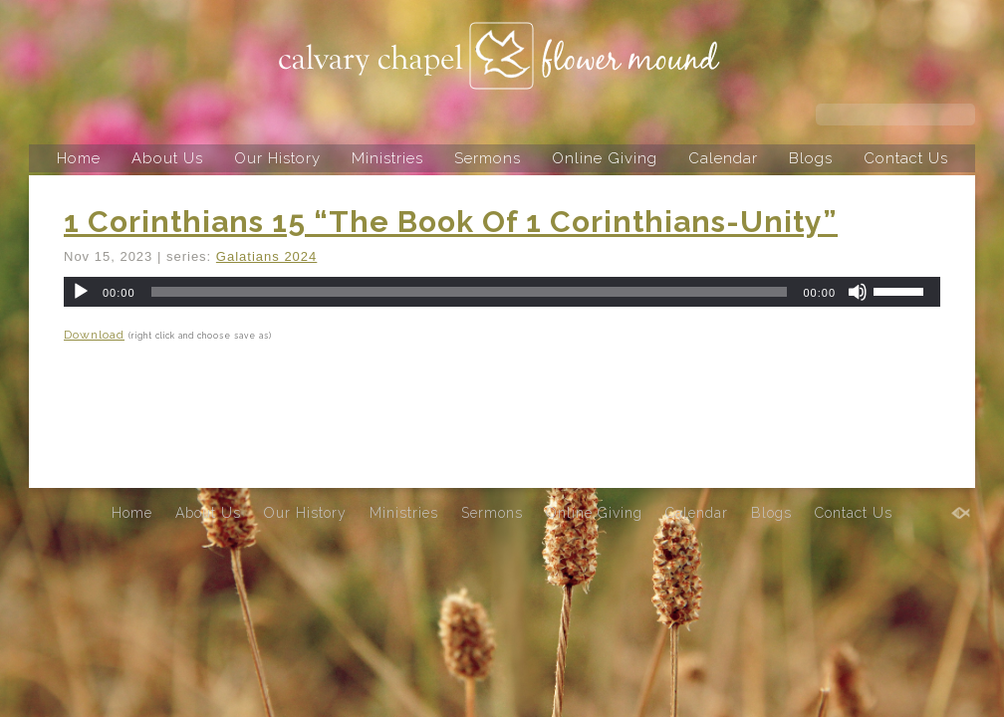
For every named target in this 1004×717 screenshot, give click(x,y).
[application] (502, 292)
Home (79, 158)
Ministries (387, 158)
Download (94, 335)
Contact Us (906, 158)
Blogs (811, 158)
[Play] (81, 292)
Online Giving (604, 158)
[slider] (469, 292)
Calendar (723, 158)
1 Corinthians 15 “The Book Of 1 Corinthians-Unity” (451, 221)
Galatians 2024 (266, 256)
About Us (167, 158)
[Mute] (858, 292)
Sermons (487, 158)
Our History (277, 158)
